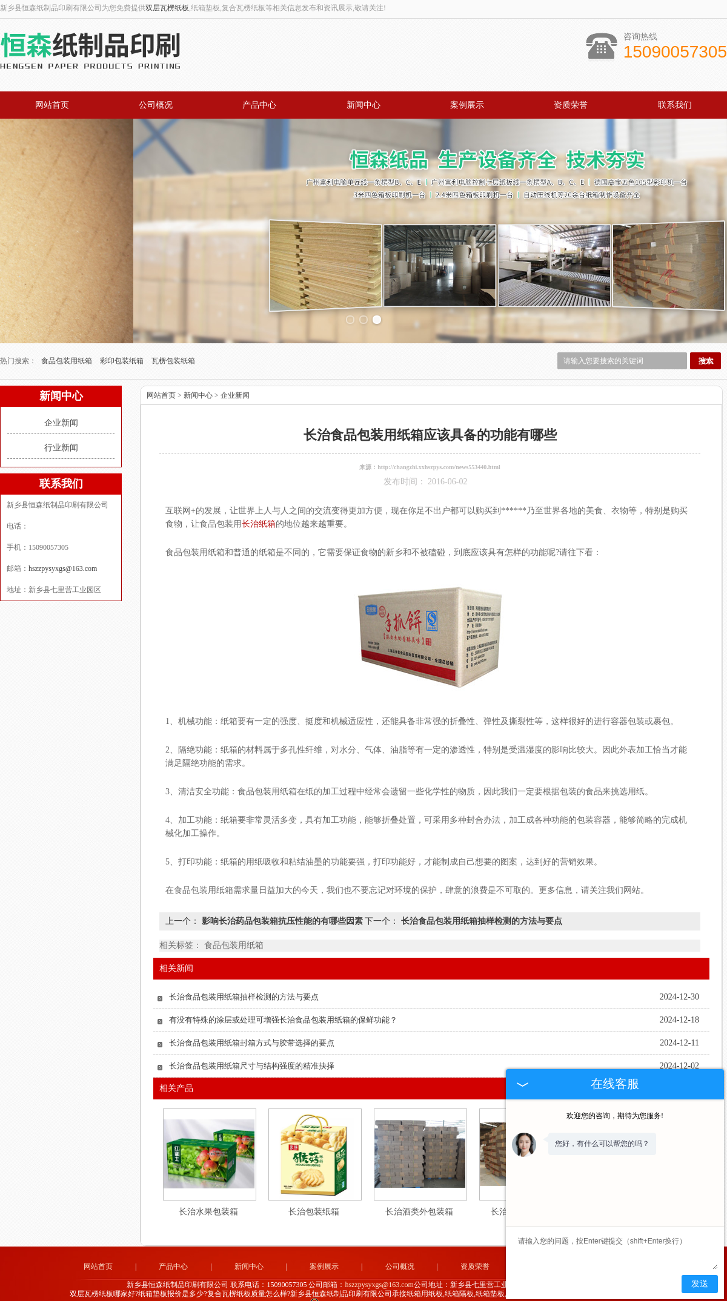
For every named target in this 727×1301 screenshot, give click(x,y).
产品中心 (259, 105)
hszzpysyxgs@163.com (62, 551)
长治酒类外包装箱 (419, 1194)
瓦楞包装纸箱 (173, 343)
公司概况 (156, 105)
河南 (330, 1296)
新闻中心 (363, 105)
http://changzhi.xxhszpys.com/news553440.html (438, 449)
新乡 (346, 1296)
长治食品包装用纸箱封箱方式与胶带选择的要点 (251, 1025)
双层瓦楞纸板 (167, 8)
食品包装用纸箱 (67, 343)
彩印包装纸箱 (122, 343)
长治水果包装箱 (208, 1194)
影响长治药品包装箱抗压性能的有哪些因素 (282, 903)
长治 (395, 1296)
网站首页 (52, 105)
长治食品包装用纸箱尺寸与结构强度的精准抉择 (251, 1048)
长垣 (412, 1296)
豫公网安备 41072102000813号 (363, 1287)
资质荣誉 (571, 105)
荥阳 (363, 1296)
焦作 (379, 1296)
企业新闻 (61, 405)
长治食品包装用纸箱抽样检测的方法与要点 (480, 903)
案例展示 (467, 105)
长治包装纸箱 (313, 1194)
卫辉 (428, 1296)
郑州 (444, 1296)
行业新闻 (61, 430)
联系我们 (675, 105)
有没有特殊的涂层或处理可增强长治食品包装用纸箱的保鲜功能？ (283, 1002)
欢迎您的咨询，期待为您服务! (614, 1116)
